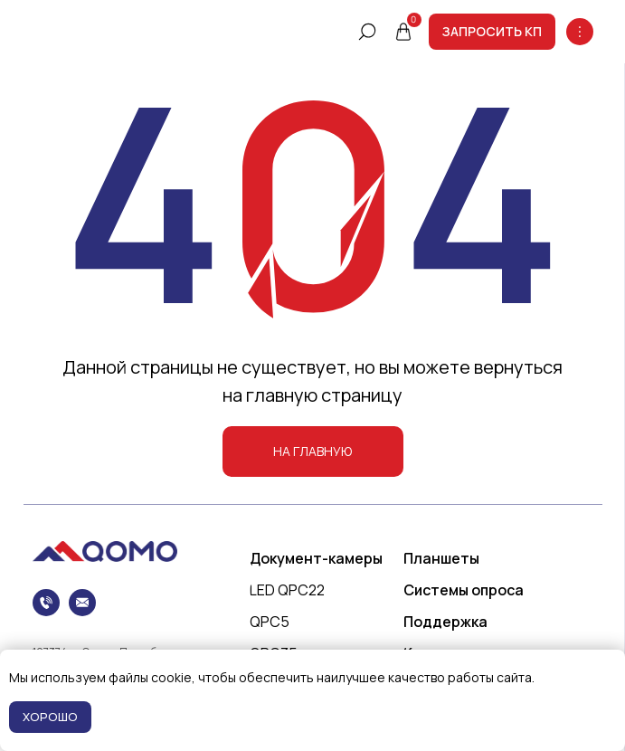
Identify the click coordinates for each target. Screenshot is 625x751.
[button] (492, 32)
